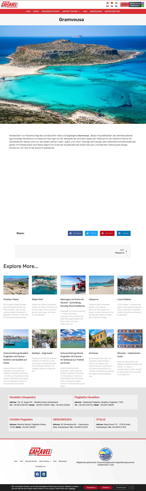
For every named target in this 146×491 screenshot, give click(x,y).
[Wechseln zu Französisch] (107, 6)
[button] (75, 233)
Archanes (93, 353)
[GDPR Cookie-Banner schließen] (134, 487)
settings (70, 488)
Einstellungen (122, 487)
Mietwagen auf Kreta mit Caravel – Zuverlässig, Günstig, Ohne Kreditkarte (72, 302)
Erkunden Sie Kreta (50, 11)
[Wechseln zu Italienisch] (116, 3)
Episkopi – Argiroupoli (42, 353)
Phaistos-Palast (11, 299)
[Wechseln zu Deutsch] (112, 3)
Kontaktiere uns (112, 11)
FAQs (85, 11)
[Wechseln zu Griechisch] (116, 6)
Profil (36, 11)
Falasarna (93, 299)
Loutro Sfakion (124, 299)
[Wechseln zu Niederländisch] (112, 6)
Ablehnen (105, 487)
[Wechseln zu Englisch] (107, 3)
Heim (28, 11)
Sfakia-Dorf (37, 299)
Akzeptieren (89, 487)
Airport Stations (71, 11)
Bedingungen (96, 11)
